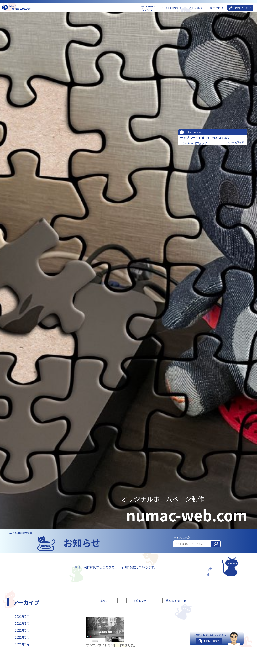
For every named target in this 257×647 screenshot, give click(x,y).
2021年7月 (22, 623)
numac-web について (147, 7)
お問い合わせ (243, 8)
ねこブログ (216, 8)
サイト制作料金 (171, 8)
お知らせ (201, 143)
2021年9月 (22, 616)
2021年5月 (22, 637)
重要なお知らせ (176, 600)
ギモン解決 (195, 8)
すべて (104, 600)
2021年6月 (22, 630)
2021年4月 (22, 644)
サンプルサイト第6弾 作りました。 (205, 137)
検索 (217, 545)
